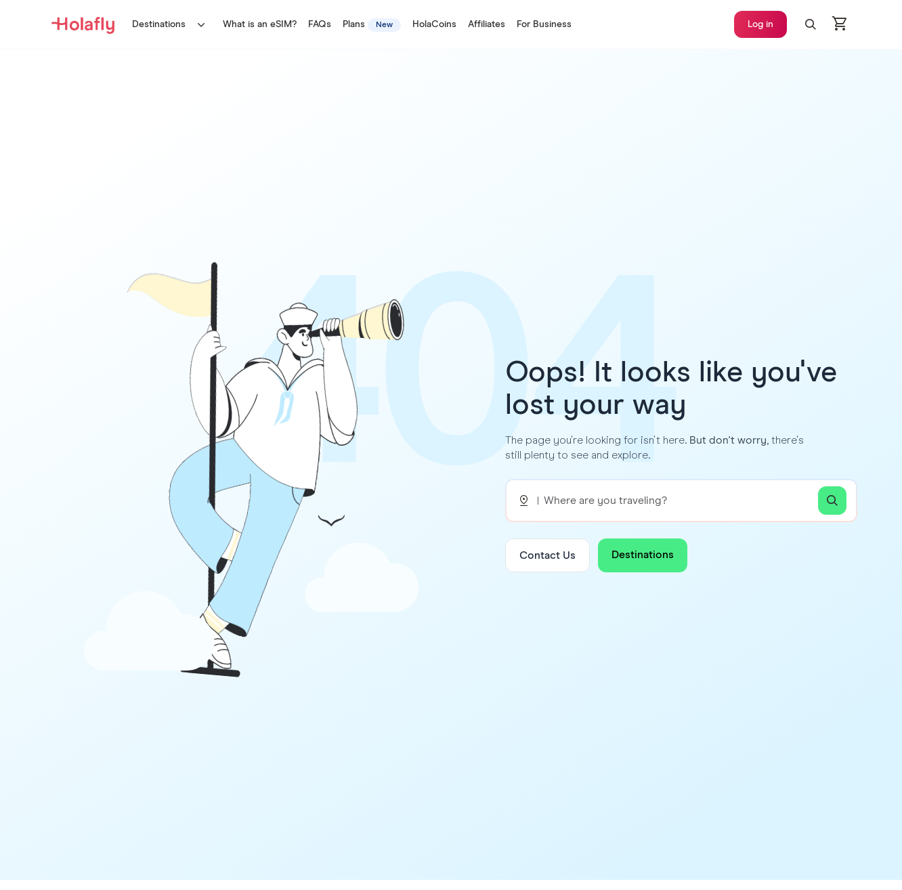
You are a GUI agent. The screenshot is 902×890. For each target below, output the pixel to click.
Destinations (171, 24)
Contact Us (547, 555)
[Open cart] (840, 24)
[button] (810, 24)
